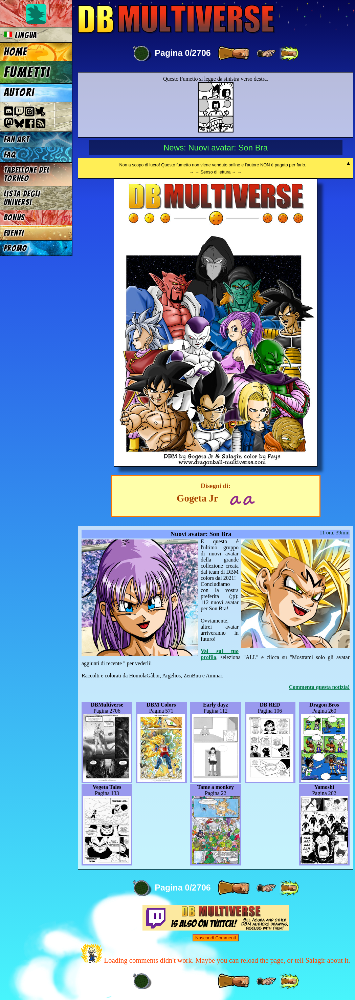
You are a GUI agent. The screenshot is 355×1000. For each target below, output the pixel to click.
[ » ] (233, 53)
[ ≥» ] (266, 53)
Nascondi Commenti (215, 937)
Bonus (14, 217)
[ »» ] (289, 53)
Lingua (20, 35)
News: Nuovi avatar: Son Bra (215, 147)
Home (15, 52)
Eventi (14, 233)
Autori (19, 92)
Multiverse (176, 19)
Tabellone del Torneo (27, 174)
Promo (15, 248)
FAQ (10, 154)
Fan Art (16, 139)
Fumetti (27, 72)
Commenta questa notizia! (319, 687)
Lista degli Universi (22, 197)
